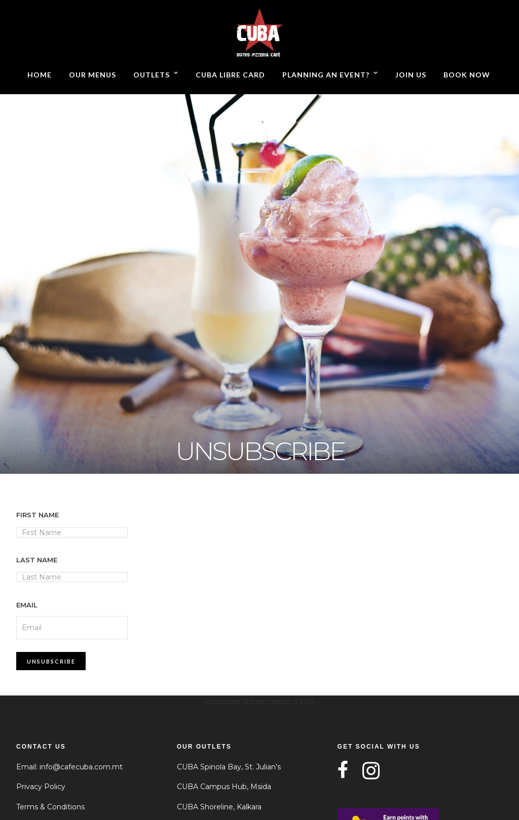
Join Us (410, 74)
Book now (466, 74)
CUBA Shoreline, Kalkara (219, 806)
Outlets (151, 74)
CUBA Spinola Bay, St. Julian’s (229, 766)
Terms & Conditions (50, 806)
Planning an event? (325, 74)
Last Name (36, 560)
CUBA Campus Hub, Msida (224, 786)
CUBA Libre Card (230, 74)
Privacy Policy (40, 786)
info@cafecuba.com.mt (81, 766)
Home (39, 74)
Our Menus (92, 74)
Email (27, 605)
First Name (37, 515)
